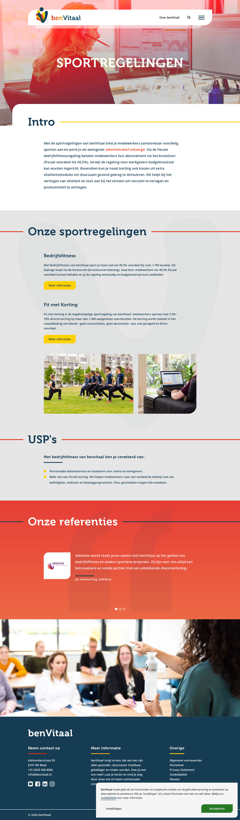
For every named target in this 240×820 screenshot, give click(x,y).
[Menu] (201, 17)
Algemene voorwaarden (186, 760)
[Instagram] (52, 784)
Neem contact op (44, 748)
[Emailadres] (30, 784)
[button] (116, 609)
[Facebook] (37, 784)
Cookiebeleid (178, 774)
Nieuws (175, 779)
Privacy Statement (182, 770)
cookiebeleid (108, 798)
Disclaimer (177, 765)
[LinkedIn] (44, 784)
